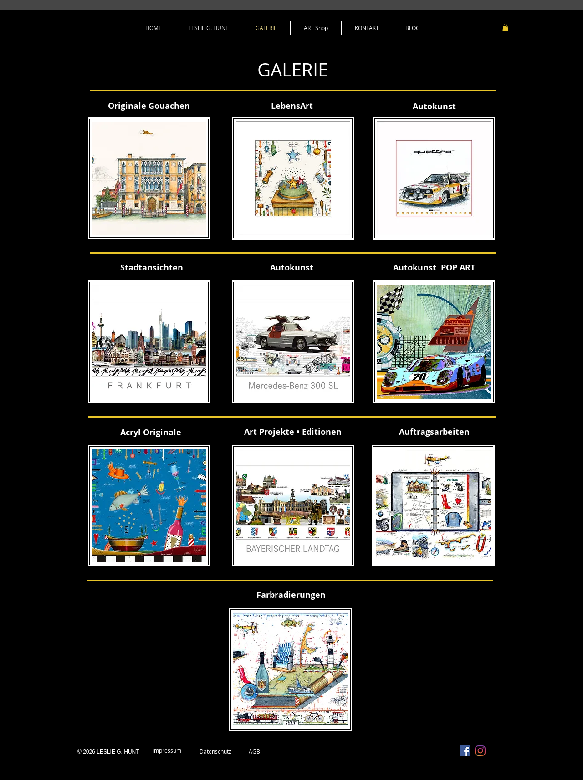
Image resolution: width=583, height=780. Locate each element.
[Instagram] (480, 750)
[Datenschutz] (215, 752)
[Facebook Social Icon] (465, 750)
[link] (505, 27)
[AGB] (254, 752)
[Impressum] (167, 751)
